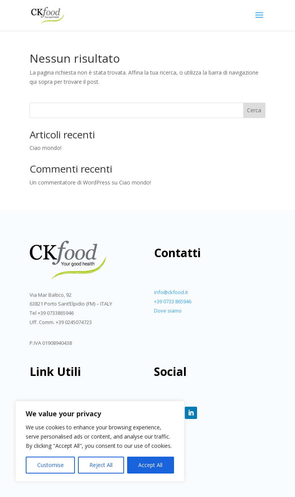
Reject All (101, 465)
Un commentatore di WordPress (70, 182)
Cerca (254, 110)
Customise (50, 465)
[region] (99, 441)
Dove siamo (168, 310)
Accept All (150, 465)
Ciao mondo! (45, 147)
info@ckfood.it (171, 292)
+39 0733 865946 (172, 301)
